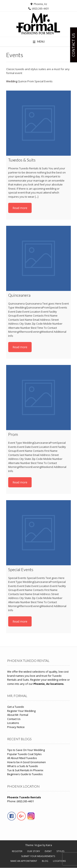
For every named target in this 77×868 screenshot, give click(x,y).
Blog (45, 860)
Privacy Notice (16, 727)
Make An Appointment (23, 860)
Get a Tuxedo (15, 707)
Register (17, 851)
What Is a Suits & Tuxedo (22, 766)
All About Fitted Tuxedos (22, 758)
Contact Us (14, 719)
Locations (13, 723)
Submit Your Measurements (38, 856)
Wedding (11, 81)
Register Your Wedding (21, 711)
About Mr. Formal (17, 715)
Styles (60, 851)
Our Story (33, 851)
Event (48, 851)
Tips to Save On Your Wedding (26, 750)
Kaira (49, 845)
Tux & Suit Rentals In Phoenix (25, 770)
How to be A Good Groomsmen (26, 762)
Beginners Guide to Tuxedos (25, 774)
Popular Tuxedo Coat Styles (24, 754)
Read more (20, 208)
